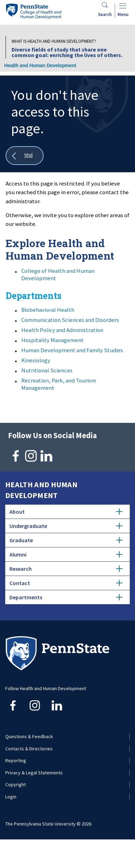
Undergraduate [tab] (65, 525)
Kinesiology (35, 360)
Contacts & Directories (29, 748)
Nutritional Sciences (47, 370)
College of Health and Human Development (58, 274)
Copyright (15, 784)
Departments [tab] (65, 597)
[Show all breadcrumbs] (25, 155)
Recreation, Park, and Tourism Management (58, 384)
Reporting (15, 760)
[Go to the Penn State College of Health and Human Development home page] (33, 11)
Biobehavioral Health (47, 310)
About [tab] (65, 511)
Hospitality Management (52, 340)
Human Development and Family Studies (72, 350)
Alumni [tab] (65, 554)
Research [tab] (65, 568)
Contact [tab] (65, 582)
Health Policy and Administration (62, 330)
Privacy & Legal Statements (34, 772)
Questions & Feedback (29, 736)
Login (10, 796)
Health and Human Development (40, 65)
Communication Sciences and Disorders (70, 320)
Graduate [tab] (65, 540)
